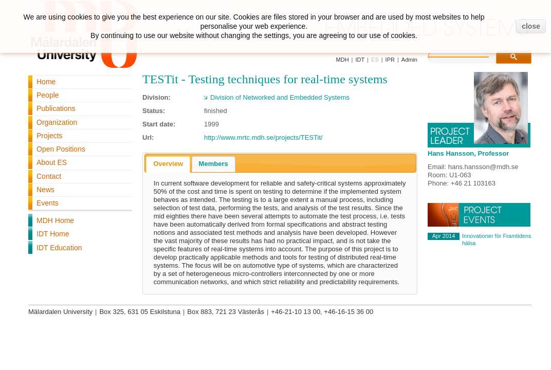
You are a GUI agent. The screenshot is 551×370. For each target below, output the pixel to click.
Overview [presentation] (168, 164)
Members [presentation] (213, 164)
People (47, 95)
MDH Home (55, 220)
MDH (342, 60)
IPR (390, 60)
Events (47, 203)
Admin (409, 60)
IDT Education (59, 248)
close (531, 26)
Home (46, 82)
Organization (56, 122)
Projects (49, 136)
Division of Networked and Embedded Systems (280, 97)
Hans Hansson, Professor (468, 153)
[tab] (168, 164)
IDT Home (52, 234)
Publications (56, 108)
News (45, 190)
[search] (469, 55)
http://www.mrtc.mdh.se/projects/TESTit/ (263, 137)
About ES (51, 162)
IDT (359, 60)
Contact (48, 176)
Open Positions (60, 149)
